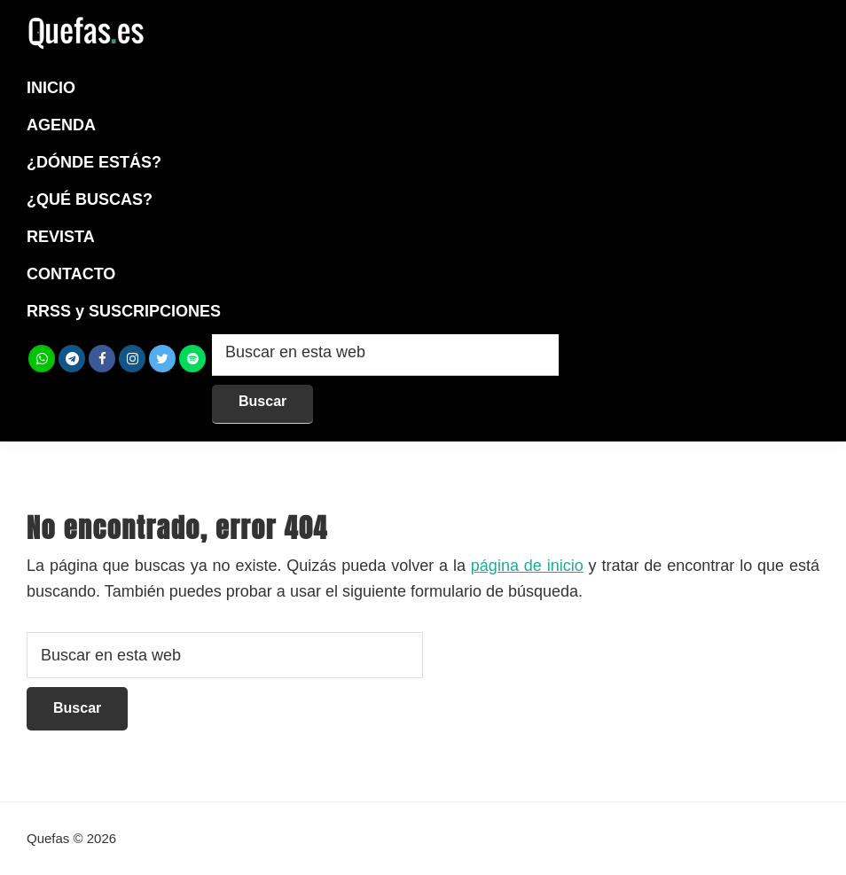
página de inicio (527, 565)
